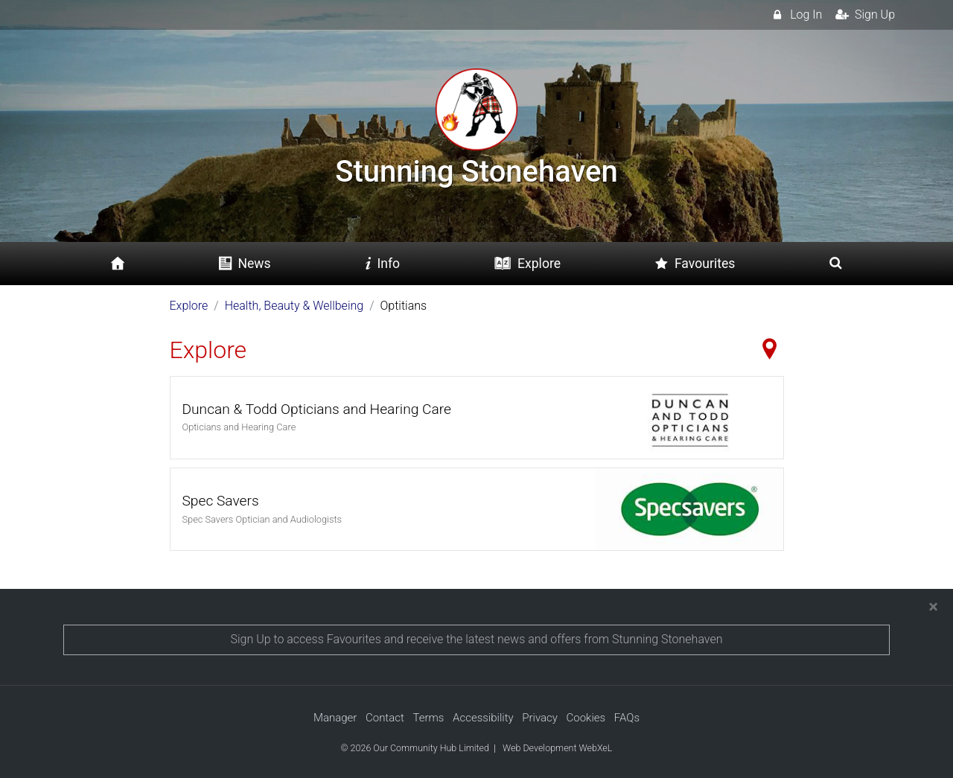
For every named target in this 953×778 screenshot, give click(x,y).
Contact (385, 717)
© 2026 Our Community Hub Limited (415, 747)
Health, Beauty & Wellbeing (294, 306)
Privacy (540, 717)
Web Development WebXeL (557, 747)
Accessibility (483, 717)
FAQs (627, 717)
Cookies (586, 717)
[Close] (933, 607)
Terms (428, 717)
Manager (335, 717)
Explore (189, 306)
